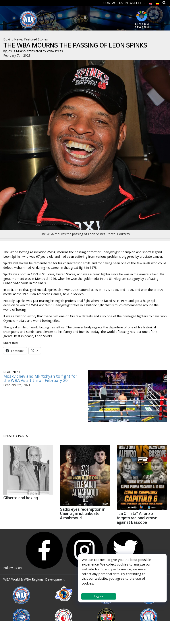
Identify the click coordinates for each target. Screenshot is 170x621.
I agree (98, 596)
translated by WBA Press (45, 51)
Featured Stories (36, 39)
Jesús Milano (17, 51)
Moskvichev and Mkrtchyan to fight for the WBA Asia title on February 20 (40, 378)
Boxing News (12, 39)
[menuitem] (150, 2)
